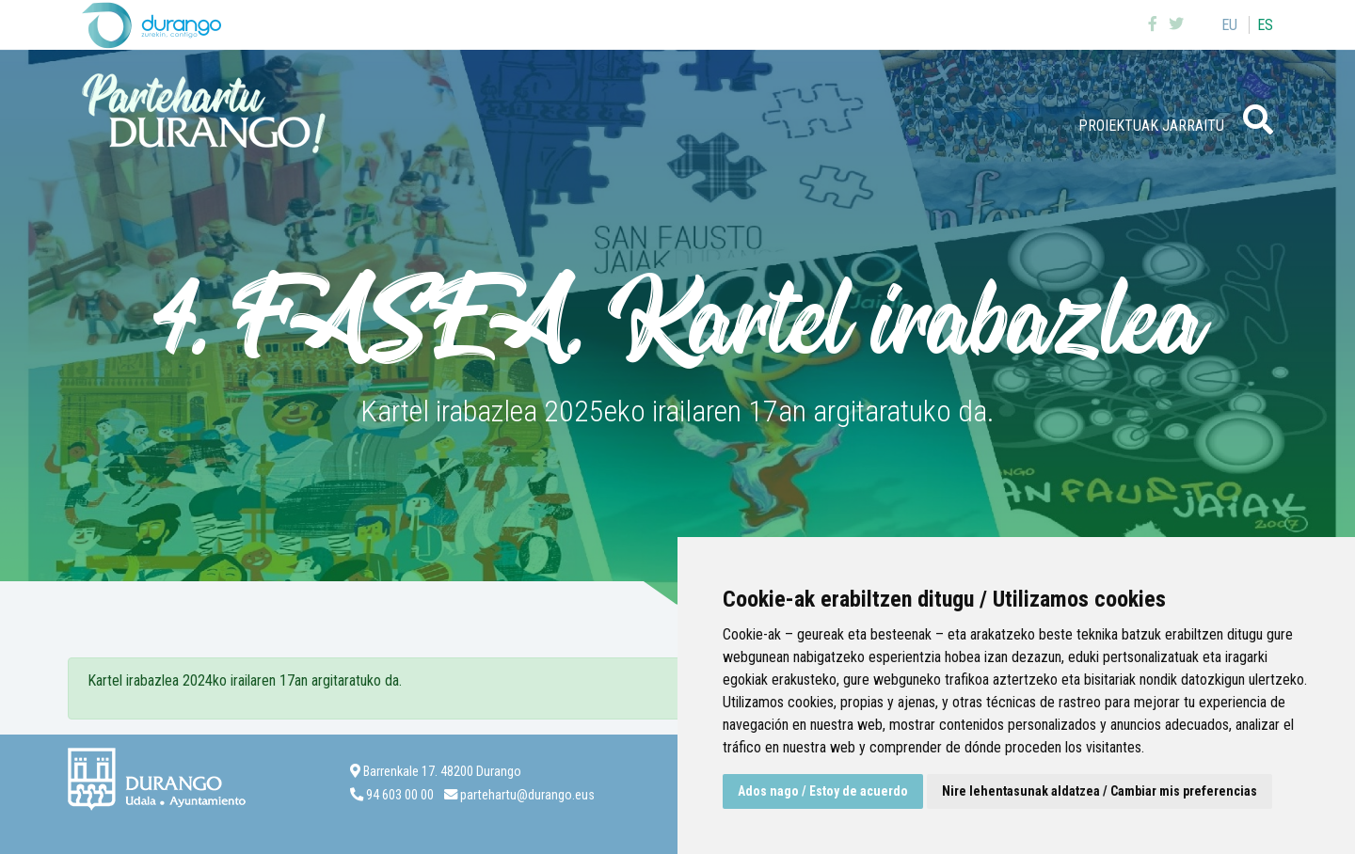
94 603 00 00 (400, 795)
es (1265, 25)
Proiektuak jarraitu (1151, 125)
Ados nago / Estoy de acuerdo (823, 791)
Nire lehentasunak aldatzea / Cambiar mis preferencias (1099, 791)
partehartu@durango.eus (527, 795)
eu (1229, 25)
